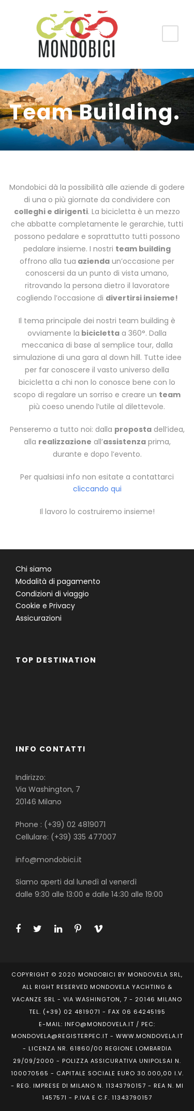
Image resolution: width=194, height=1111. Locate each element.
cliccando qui (97, 489)
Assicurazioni (39, 618)
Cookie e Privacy (45, 605)
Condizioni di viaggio (52, 594)
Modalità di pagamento (58, 581)
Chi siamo (34, 569)
